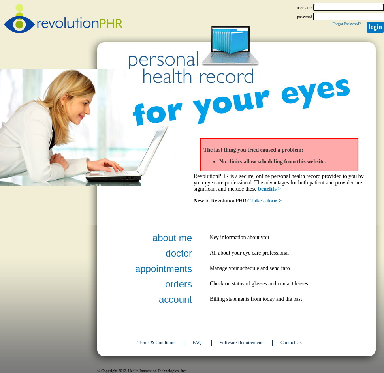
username (304, 8)
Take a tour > (266, 201)
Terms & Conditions (157, 342)
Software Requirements (242, 342)
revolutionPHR (63, 20)
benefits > (269, 189)
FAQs (197, 342)
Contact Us (291, 342)
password (304, 17)
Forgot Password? (346, 24)
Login (375, 27)
